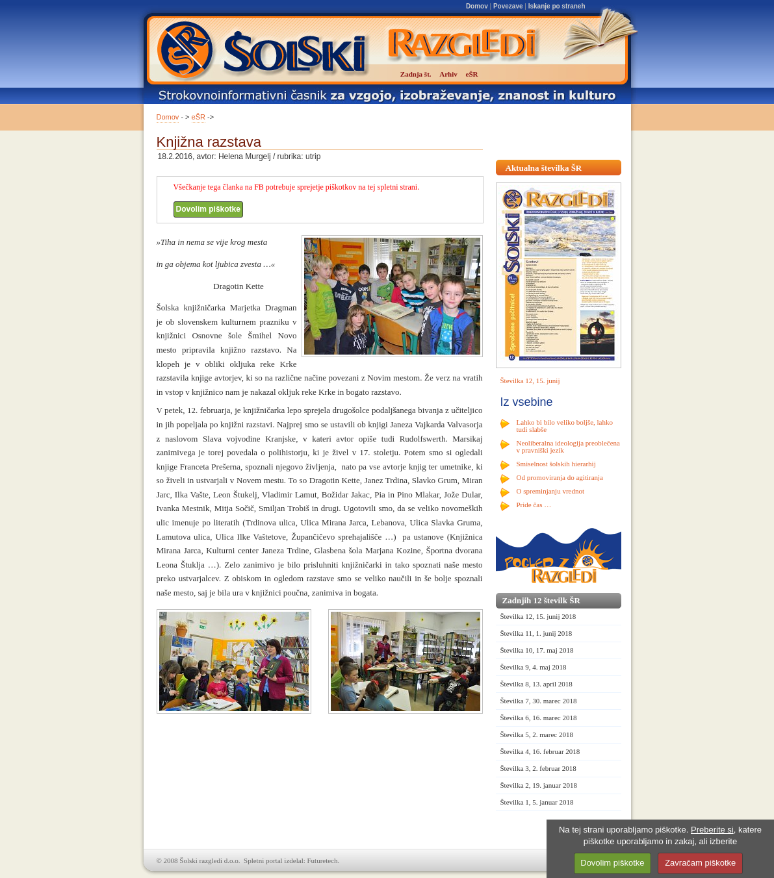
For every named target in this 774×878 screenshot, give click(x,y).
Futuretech (322, 860)
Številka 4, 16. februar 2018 (540, 751)
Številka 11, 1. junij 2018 (536, 633)
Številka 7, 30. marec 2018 (538, 701)
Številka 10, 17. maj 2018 (537, 650)
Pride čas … (534, 504)
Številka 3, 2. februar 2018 (538, 768)
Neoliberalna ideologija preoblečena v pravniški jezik (568, 446)
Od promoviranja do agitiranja (560, 477)
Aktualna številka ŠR (544, 168)
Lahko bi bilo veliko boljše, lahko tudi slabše (565, 425)
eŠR (198, 117)
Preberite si (712, 829)
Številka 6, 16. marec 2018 (538, 717)
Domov (477, 6)
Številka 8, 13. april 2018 (536, 684)
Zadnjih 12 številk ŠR (541, 600)
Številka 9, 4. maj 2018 (533, 667)
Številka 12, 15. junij (530, 380)
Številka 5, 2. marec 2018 (536, 734)
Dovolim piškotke (208, 209)
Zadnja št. (416, 74)
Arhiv (448, 74)
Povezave (508, 6)
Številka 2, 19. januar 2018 (539, 785)
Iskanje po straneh (557, 6)
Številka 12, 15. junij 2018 (538, 616)
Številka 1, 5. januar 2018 (537, 802)
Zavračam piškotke (700, 863)
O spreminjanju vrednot (550, 491)
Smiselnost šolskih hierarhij (556, 464)
